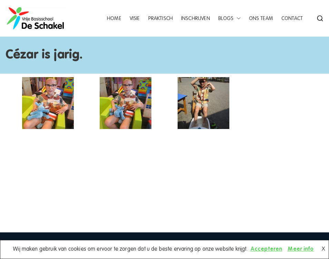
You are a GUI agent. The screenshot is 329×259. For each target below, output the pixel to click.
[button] (237, 18)
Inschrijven (195, 18)
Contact (292, 18)
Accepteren (266, 249)
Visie (135, 18)
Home (114, 18)
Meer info (300, 249)
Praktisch (160, 18)
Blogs (229, 18)
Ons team (261, 18)
